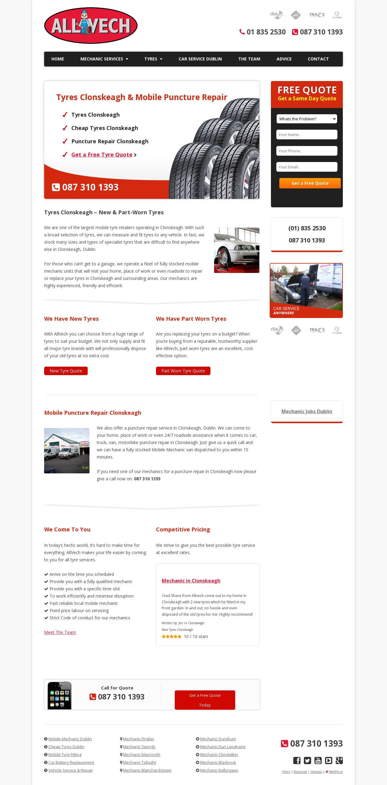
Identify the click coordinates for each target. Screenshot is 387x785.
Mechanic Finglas (138, 738)
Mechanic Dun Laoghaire (223, 746)
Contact (318, 59)
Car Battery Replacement (71, 762)
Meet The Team (60, 632)
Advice (284, 59)
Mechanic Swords (139, 746)
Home (57, 59)
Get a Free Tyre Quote (101, 154)
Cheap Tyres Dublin (66, 746)
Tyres (153, 59)
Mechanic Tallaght (139, 762)
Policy (286, 772)
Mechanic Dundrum (218, 738)
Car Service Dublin (200, 59)
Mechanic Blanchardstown (147, 770)
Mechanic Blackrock (218, 762)
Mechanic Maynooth (141, 754)
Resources (300, 772)
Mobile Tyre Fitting (64, 754)
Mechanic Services (104, 59)
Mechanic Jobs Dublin (306, 411)
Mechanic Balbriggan (219, 770)
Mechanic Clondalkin (219, 754)
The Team (249, 59)
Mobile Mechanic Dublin (70, 738)
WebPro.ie (336, 772)
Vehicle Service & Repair (70, 770)
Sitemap (316, 772)
